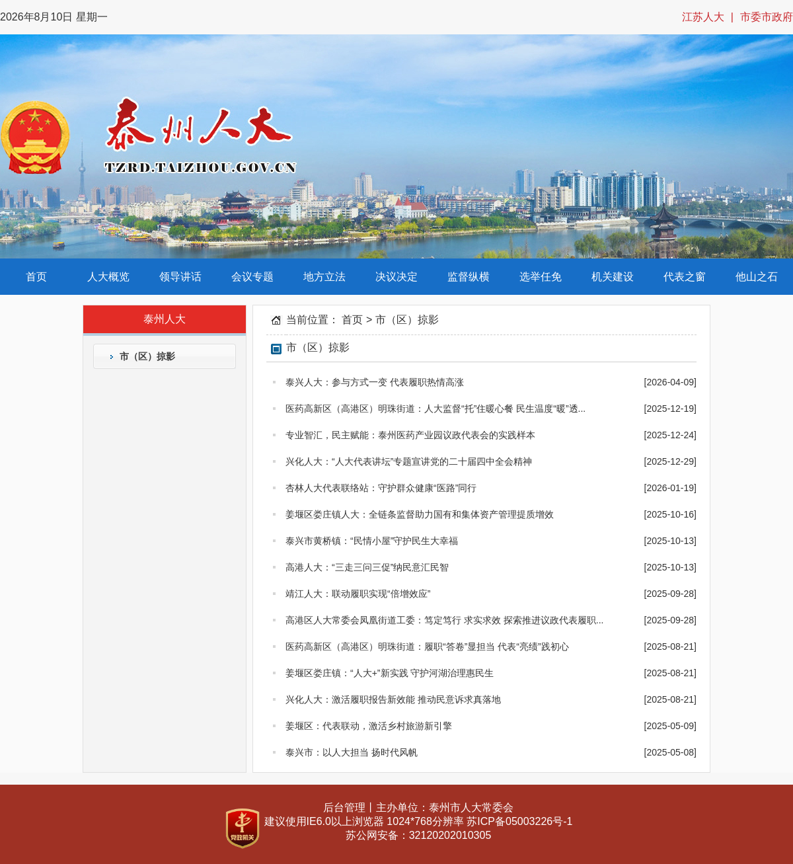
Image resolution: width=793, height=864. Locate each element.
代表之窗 (684, 276)
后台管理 (344, 807)
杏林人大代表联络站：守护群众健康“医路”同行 (374, 488)
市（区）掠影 (147, 356)
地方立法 (324, 276)
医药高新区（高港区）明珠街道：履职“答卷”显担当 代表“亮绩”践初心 (421, 646)
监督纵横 (468, 276)
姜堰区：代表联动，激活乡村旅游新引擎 (362, 726)
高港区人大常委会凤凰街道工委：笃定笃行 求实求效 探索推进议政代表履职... (438, 620)
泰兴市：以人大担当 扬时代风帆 (345, 752)
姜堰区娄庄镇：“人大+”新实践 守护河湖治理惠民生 (383, 673)
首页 (36, 276)
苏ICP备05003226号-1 (519, 821)
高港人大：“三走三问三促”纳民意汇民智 (361, 567)
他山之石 (757, 276)
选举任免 (540, 276)
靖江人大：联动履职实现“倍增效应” (351, 593)
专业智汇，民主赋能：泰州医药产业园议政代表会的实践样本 (404, 435)
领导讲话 (180, 276)
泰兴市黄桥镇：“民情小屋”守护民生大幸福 (365, 541)
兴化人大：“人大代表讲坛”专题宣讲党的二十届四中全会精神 (402, 461)
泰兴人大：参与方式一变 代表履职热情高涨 (368, 382)
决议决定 (396, 276)
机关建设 (612, 276)
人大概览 (108, 276)
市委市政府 (766, 16)
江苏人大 (703, 16)
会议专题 (252, 276)
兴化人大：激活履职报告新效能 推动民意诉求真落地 (387, 699)
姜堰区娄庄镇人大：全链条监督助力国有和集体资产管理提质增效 (413, 514)
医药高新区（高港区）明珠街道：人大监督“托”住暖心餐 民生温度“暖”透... (429, 408)
